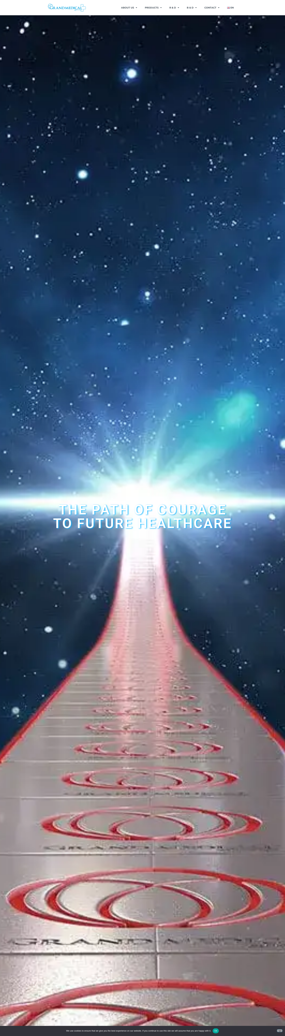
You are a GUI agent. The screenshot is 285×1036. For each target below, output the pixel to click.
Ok (215, 1031)
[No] (280, 1030)
